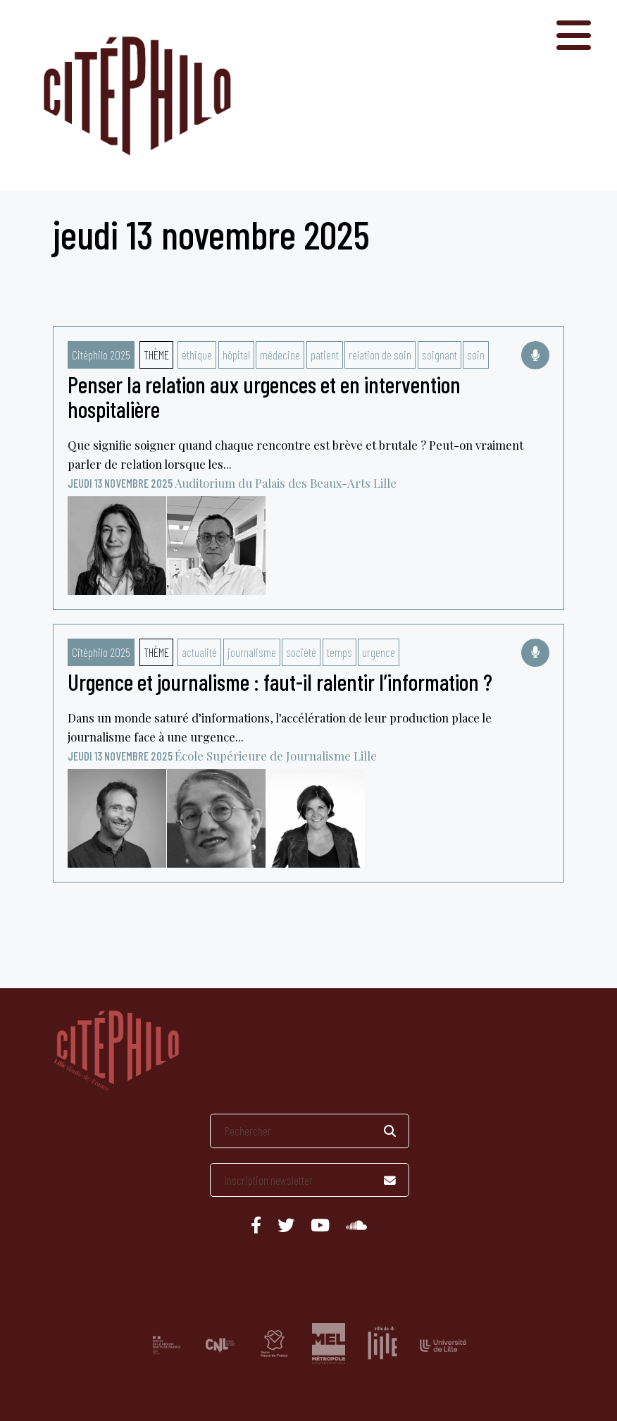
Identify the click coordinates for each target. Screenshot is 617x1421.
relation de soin (380, 354)
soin (476, 354)
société (301, 652)
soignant (439, 354)
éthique (197, 354)
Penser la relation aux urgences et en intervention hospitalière (264, 396)
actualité (199, 652)
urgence (378, 652)
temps (339, 652)
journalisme (252, 652)
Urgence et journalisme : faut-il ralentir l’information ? (280, 681)
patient (325, 354)
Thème (156, 354)
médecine (280, 354)
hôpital (236, 354)
